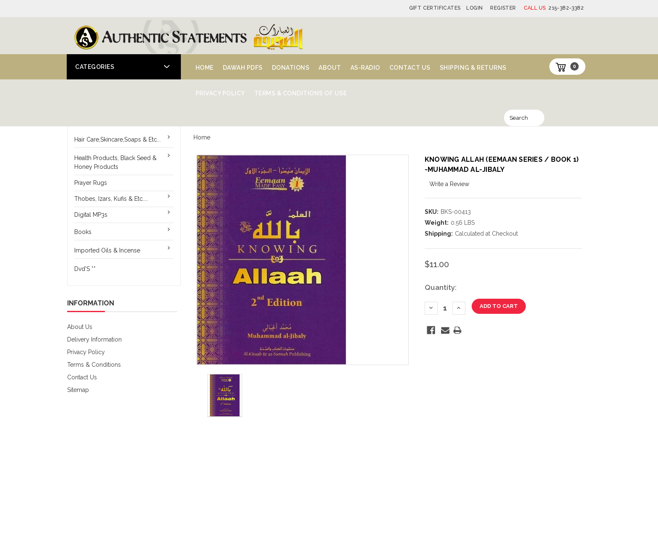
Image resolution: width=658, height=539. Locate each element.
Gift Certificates (435, 8)
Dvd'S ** (85, 269)
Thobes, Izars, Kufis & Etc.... (111, 198)
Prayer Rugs (90, 182)
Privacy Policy (220, 93)
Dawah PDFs (243, 67)
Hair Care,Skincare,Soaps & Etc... (117, 139)
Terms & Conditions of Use (300, 93)
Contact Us (410, 67)
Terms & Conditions (94, 364)
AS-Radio (365, 67)
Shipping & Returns (473, 67)
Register (503, 8)
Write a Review (449, 184)
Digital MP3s (90, 214)
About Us (79, 326)
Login (474, 8)
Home (205, 67)
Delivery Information (94, 339)
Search (518, 118)
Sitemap (78, 390)
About (330, 67)
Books (82, 232)
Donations (291, 67)
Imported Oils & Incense (107, 250)
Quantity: (441, 287)
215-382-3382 (554, 8)
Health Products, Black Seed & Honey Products (115, 162)
